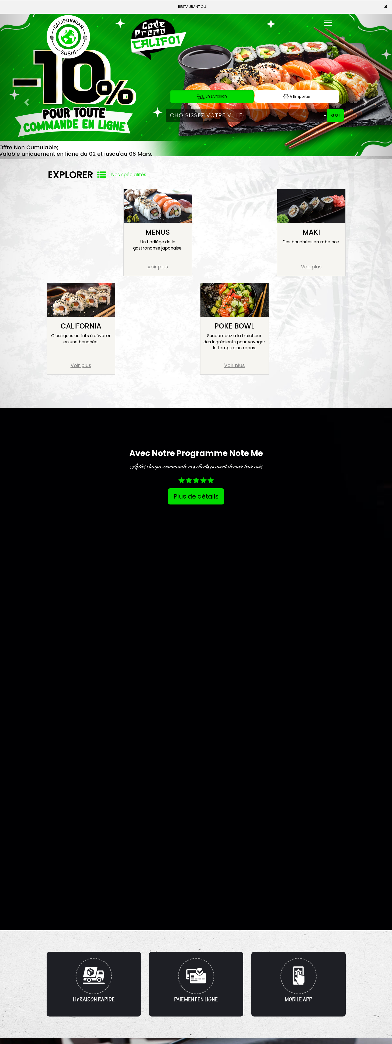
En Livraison (212, 96)
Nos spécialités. (129, 174)
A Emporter (297, 96)
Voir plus (157, 266)
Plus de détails (196, 496)
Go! (335, 115)
